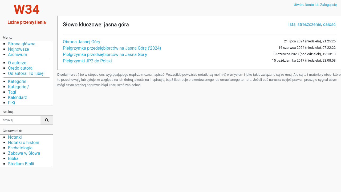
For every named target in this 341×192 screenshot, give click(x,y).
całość (329, 24)
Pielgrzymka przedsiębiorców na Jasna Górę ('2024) (112, 48)
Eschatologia (20, 147)
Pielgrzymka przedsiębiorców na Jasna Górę (105, 54)
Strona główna (21, 43)
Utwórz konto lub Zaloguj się (315, 5)
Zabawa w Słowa (24, 153)
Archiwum (17, 54)
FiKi (11, 102)
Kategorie (17, 81)
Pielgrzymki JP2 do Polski (87, 60)
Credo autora (20, 68)
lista (291, 24)
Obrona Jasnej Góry (81, 41)
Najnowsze (18, 49)
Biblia (13, 158)
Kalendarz (17, 97)
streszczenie (309, 24)
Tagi (12, 92)
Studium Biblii (21, 163)
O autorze (17, 62)
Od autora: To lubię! (26, 73)
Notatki (15, 137)
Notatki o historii (23, 142)
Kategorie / (18, 86)
